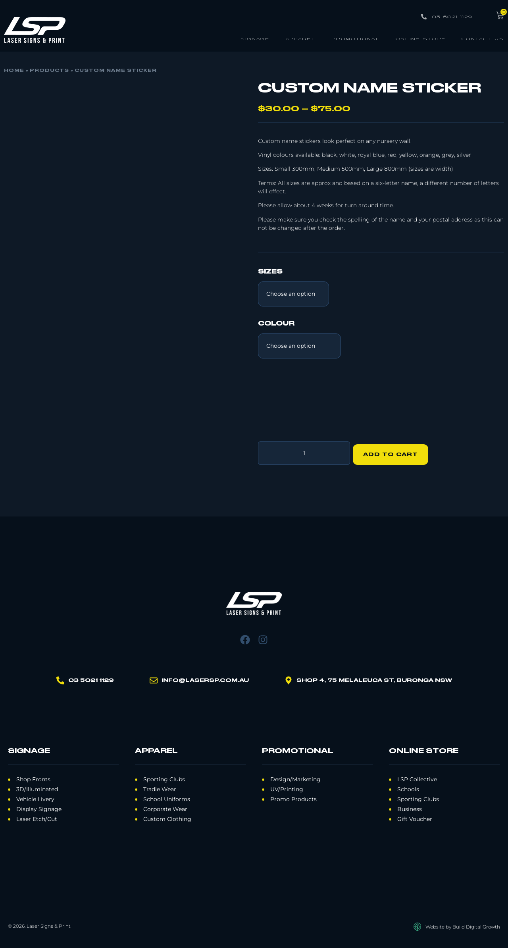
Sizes (270, 272)
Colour (276, 324)
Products (49, 71)
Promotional (355, 38)
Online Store (421, 38)
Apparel (300, 38)
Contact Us (483, 38)
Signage (255, 38)
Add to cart (393, 451)
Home (14, 71)
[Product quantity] (304, 451)
